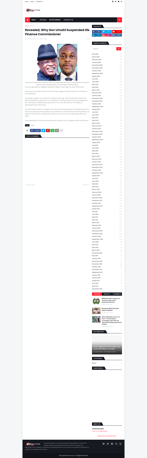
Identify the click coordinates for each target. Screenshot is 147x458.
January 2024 (107, 129)
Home (27, 1)
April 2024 (107, 120)
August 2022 (107, 176)
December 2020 (107, 231)
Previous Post (30, 185)
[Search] (104, 48)
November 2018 (107, 264)
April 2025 (107, 87)
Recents (107, 294)
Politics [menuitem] (43, 20)
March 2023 (107, 156)
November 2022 (107, 167)
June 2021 (107, 214)
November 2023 (107, 134)
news (32, 26)
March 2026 (107, 57)
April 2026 (107, 54)
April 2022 (107, 187)
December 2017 (107, 270)
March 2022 (107, 189)
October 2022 (107, 170)
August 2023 (107, 143)
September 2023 (107, 140)
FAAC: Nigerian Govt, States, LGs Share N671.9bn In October (107, 348)
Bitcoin (107, 363)
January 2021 (107, 228)
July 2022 (107, 178)
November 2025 (107, 68)
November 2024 (107, 101)
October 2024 (107, 104)
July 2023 (107, 145)
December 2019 (107, 253)
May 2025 (107, 85)
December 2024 (107, 98)
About (32, 1)
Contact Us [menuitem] (68, 20)
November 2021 (107, 200)
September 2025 (107, 73)
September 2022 (107, 173)
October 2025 (107, 71)
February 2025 (107, 93)
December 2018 (107, 261)
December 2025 (107, 65)
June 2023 (107, 148)
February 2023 (107, 159)
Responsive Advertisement (107, 436)
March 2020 (107, 250)
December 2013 (107, 289)
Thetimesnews (98, 429)
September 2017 (107, 272)
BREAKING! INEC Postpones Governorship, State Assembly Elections (111, 300)
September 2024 (107, 107)
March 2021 (107, 223)
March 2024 (107, 123)
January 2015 (107, 278)
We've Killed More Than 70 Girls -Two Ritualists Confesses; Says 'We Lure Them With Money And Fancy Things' (112, 320)
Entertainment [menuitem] (55, 20)
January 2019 (107, 259)
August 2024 (107, 109)
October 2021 (107, 203)
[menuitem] (27, 19)
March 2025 (107, 90)
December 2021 (107, 198)
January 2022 (107, 195)
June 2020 (107, 242)
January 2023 (107, 162)
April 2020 (107, 248)
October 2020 (107, 236)
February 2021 (107, 225)
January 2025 (107, 96)
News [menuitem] (34, 20)
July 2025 (107, 79)
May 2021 (107, 217)
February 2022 (107, 192)
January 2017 (107, 275)
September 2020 (107, 239)
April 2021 (107, 220)
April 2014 (107, 286)
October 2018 (107, 267)
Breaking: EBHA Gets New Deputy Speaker (110, 309)
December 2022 (107, 165)
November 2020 (107, 234)
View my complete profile (99, 431)
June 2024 (107, 115)
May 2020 (107, 245)
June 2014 (107, 283)
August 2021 (107, 209)
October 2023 (107, 137)
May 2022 (107, 184)
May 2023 (107, 151)
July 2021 (107, 212)
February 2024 (107, 126)
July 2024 (107, 112)
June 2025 (107, 82)
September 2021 (107, 206)
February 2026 (107, 60)
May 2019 (107, 256)
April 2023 (107, 154)
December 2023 (107, 132)
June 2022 (107, 181)
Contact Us (39, 1)
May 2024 (107, 118)
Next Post (85, 185)
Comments (117, 294)
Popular (97, 294)
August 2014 (107, 281)
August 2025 (107, 76)
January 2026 (107, 62)
